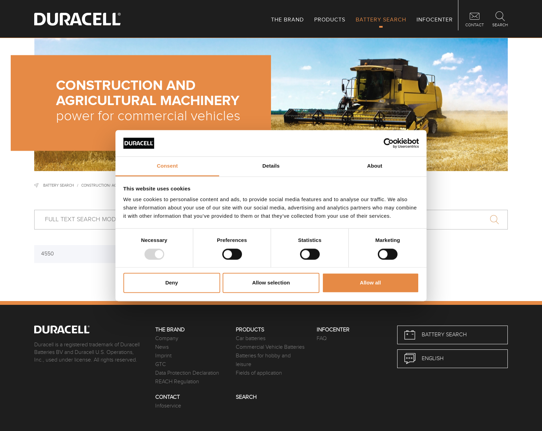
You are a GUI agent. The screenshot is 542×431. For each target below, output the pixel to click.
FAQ (322, 338)
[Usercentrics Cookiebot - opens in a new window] (388, 143)
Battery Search (58, 185)
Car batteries (250, 338)
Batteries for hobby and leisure (263, 360)
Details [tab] (271, 166)
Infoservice (168, 406)
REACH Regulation (177, 381)
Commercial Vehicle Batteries (270, 347)
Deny (171, 283)
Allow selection (271, 283)
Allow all (370, 283)
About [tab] (374, 166)
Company (166, 338)
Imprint (163, 356)
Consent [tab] (167, 166)
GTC (160, 364)
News (162, 347)
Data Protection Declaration (187, 373)
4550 (47, 254)
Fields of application (259, 373)
